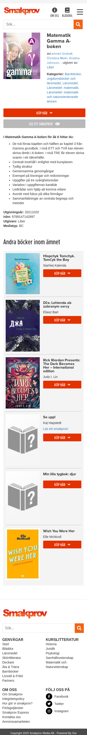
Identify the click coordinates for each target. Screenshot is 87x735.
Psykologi (53, 653)
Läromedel (9, 653)
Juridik (50, 648)
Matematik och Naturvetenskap (57, 664)
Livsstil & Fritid (12, 676)
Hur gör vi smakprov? (17, 703)
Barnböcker (10, 671)
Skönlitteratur (11, 658)
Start (5, 644)
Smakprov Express (15, 712)
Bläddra (67, 13)
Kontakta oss (11, 717)
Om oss (54, 13)
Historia (51, 644)
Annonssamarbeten (16, 721)
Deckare (8, 662)
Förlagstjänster (12, 708)
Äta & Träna (10, 667)
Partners (8, 680)
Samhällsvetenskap (59, 658)
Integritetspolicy (13, 699)
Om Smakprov (12, 694)
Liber (50, 67)
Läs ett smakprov (44, 124)
